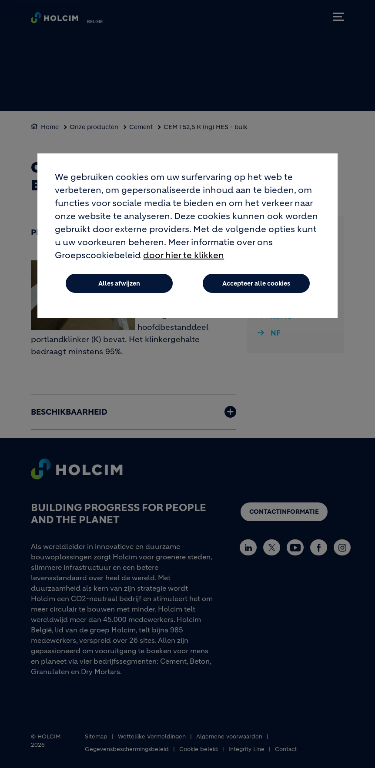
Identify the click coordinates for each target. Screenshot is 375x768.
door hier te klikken (183, 255)
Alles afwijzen (119, 283)
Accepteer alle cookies (256, 283)
